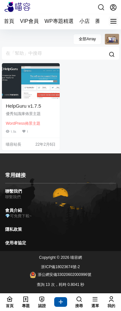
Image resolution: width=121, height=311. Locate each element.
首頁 (9, 21)
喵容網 (75, 257)
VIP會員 (29, 21)
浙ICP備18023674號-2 (60, 267)
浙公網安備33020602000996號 (60, 275)
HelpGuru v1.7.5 (23, 106)
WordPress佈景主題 (23, 123)
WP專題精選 (59, 21)
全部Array (87, 39)
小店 (84, 21)
